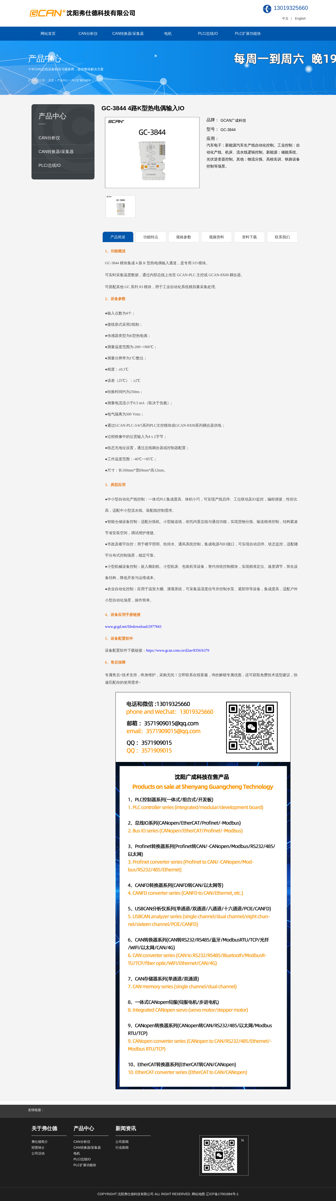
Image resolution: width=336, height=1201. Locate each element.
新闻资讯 (126, 1128)
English (300, 18)
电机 (168, 34)
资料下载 (249, 237)
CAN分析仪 (88, 34)
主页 (51, 80)
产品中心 (62, 80)
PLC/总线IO (208, 34)
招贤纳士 (38, 1147)
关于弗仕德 (44, 1128)
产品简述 (117, 237)
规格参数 (183, 237)
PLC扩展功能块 (248, 34)
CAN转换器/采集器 (128, 34)
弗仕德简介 (40, 1142)
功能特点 (150, 237)
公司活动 (38, 1153)
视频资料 (216, 237)
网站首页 (48, 34)
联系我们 (282, 237)
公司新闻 (122, 1142)
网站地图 (198, 1194)
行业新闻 (122, 1147)
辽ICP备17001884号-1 (222, 1194)
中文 (285, 18)
